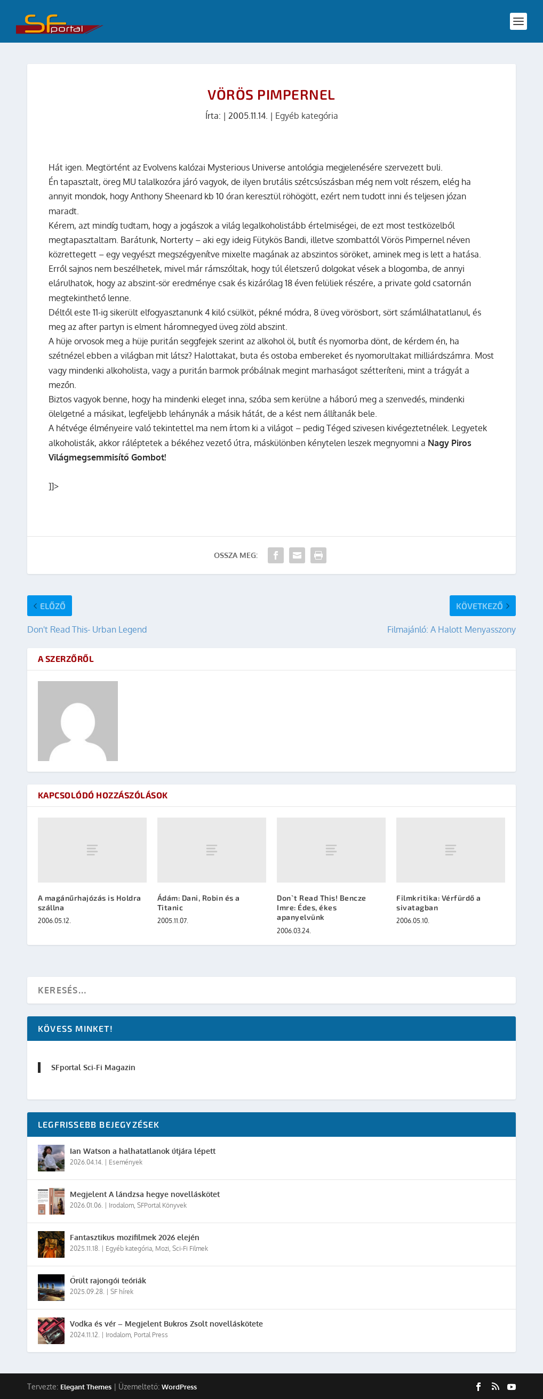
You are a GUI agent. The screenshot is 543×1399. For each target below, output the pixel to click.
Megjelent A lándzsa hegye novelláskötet (145, 1194)
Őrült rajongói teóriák (108, 1280)
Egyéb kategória (306, 115)
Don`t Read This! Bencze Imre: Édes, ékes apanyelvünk (321, 907)
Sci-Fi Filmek (190, 1248)
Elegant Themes (85, 1386)
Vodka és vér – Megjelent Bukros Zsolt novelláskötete (166, 1323)
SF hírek (121, 1292)
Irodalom (121, 1205)
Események (125, 1162)
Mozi (162, 1248)
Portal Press (151, 1335)
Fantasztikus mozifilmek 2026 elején (134, 1237)
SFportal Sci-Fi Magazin (93, 1067)
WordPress (179, 1386)
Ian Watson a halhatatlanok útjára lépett (142, 1150)
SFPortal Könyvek (162, 1205)
